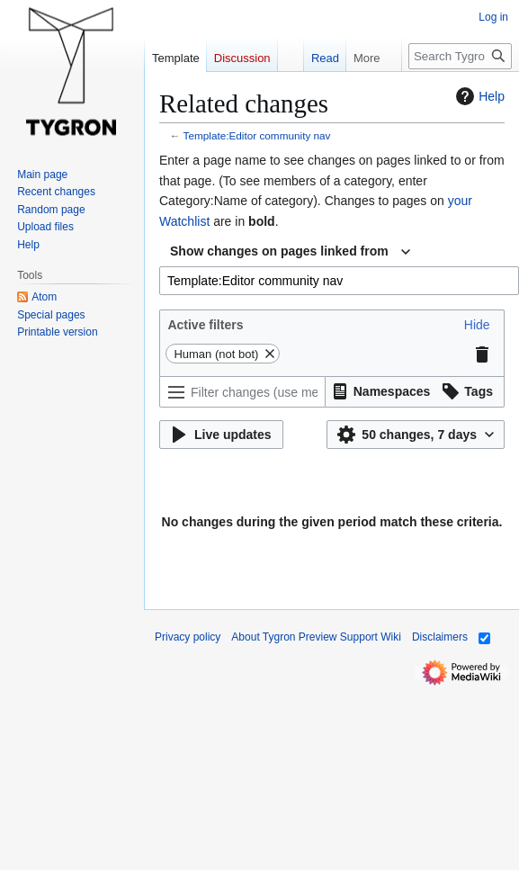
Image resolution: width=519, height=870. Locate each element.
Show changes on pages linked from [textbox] (279, 251)
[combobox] (290, 252)
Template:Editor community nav (257, 135)
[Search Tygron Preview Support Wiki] (460, 56)
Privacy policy (187, 637)
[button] (477, 324)
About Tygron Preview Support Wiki (316, 637)
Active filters (205, 325)
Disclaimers (440, 637)
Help (478, 96)
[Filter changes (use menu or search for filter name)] (242, 392)
